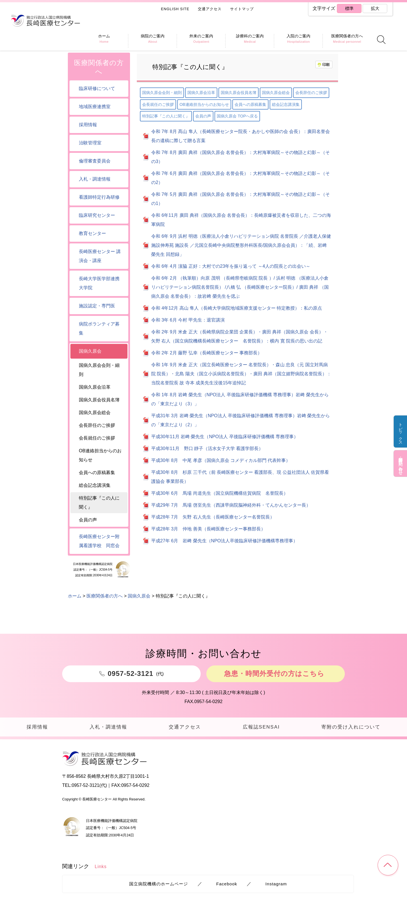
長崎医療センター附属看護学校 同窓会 (99, 541)
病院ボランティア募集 (99, 328)
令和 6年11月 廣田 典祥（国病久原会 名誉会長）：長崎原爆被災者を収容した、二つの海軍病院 (241, 220)
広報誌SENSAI (260, 728)
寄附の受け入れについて (350, 728)
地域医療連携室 (95, 106)
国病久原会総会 (276, 92)
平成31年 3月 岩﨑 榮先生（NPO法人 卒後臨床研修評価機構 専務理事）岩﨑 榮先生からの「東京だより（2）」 (240, 420)
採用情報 (88, 124)
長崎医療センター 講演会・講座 (100, 256)
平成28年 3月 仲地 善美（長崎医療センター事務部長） (208, 528)
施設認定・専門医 (97, 305)
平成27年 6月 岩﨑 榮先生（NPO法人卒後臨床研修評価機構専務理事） (224, 540)
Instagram (276, 885)
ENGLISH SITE (175, 9)
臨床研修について (97, 88)
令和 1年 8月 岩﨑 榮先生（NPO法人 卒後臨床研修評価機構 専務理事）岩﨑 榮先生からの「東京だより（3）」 (240, 399)
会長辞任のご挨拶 (311, 92)
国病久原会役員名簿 (238, 92)
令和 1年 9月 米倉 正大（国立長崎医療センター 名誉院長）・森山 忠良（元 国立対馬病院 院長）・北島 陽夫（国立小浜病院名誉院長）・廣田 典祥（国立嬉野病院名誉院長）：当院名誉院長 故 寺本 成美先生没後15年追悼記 (241, 373)
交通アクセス (210, 9)
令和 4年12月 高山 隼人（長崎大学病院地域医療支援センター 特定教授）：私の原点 (236, 308)
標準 (349, 8)
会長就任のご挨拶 (158, 104)
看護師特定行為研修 (99, 197)
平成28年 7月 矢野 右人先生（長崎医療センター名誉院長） (212, 517)
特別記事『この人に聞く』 (166, 116)
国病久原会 (139, 43)
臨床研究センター (97, 215)
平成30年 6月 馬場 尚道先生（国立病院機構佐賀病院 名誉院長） (219, 493)
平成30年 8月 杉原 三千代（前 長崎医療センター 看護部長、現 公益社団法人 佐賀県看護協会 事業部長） (240, 477)
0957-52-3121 (86, 787)
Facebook (226, 885)
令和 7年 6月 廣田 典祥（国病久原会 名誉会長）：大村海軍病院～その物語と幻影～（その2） (240, 178)
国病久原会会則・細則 (162, 92)
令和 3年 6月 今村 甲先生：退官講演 (188, 320)
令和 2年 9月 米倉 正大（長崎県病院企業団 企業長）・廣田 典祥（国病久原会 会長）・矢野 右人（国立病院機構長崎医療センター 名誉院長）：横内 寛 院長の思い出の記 (239, 336)
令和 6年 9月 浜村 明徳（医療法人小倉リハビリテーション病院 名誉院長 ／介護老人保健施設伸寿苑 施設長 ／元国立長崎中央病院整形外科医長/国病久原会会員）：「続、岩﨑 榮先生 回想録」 (241, 245)
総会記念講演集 (286, 104)
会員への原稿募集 (250, 104)
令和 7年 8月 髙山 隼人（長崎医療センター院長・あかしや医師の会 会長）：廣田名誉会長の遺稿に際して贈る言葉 (240, 136)
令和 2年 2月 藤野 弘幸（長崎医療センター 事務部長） (206, 352)
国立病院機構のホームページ (158, 885)
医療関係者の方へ (104, 43)
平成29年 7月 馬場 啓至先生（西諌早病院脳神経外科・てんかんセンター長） (231, 505)
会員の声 (203, 116)
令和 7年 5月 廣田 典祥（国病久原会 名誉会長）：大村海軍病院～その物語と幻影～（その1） (240, 199)
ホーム (74, 43)
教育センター (92, 233)
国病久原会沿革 (201, 92)
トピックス (400, 432)
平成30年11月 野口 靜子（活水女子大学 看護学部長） (207, 448)
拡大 (374, 8)
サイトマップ (242, 9)
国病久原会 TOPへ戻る (237, 116)
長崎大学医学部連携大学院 (99, 283)
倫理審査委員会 (95, 161)
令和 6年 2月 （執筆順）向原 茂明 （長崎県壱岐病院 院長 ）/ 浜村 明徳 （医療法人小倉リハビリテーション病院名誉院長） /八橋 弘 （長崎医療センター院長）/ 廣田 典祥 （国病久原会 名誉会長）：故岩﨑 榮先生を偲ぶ (240, 287)
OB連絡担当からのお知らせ (204, 104)
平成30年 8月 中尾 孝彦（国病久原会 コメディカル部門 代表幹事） (220, 460)
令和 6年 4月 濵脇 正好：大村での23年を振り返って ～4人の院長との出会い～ (230, 266)
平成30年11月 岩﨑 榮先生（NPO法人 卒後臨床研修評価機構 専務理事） (224, 436)
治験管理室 (90, 142)
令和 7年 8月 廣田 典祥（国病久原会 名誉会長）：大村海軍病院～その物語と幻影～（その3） (240, 157)
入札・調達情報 (95, 179)
